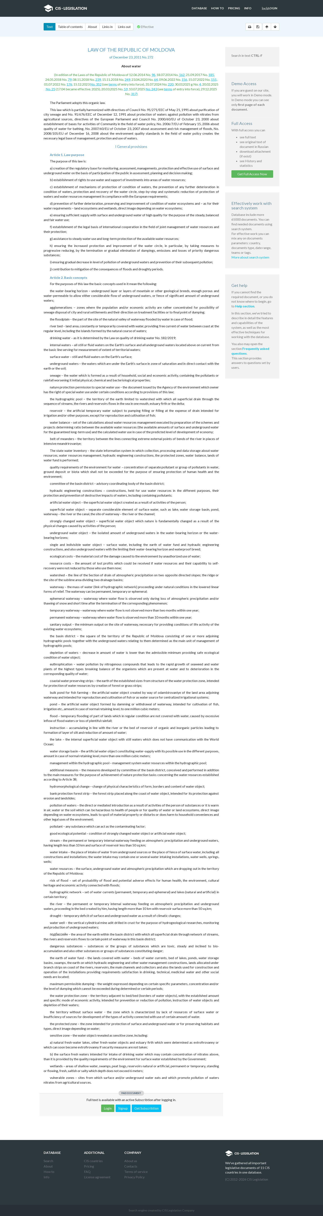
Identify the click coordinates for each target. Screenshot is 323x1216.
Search (48, 1161)
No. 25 (50, 89)
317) (134, 94)
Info (247, 8)
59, (126, 89)
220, (171, 84)
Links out (124, 27)
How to (217, 8)
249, (128, 79)
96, (154, 75)
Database (199, 8)
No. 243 (151, 89)
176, (70, 84)
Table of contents (70, 27)
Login (269, 8)
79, (70, 79)
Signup (123, 1108)
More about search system (250, 257)
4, (200, 84)
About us (130, 1161)
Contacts (130, 1166)
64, (156, 79)
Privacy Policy (134, 1177)
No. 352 (96, 84)
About (92, 27)
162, (182, 75)
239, (98, 79)
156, (185, 79)
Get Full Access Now (252, 174)
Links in (107, 27)
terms (113, 84)
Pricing (234, 8)
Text (49, 27)
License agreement (97, 1177)
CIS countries (93, 1161)
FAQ (87, 1172)
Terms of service (136, 1172)
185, (211, 75)
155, (214, 79)
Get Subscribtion (146, 1108)
